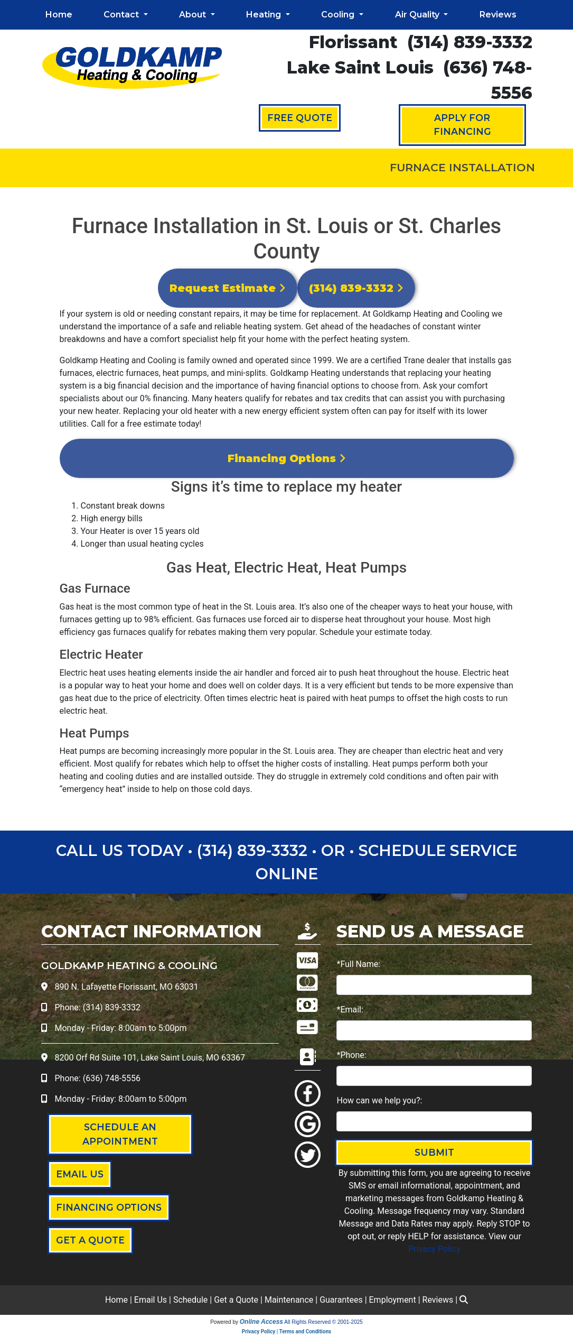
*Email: (349, 1010)
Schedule (190, 1300)
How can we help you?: (379, 1100)
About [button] (193, 15)
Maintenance (289, 1300)
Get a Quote (236, 1300)
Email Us (150, 1300)
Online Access (261, 1321)
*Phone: (351, 1055)
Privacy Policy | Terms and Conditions (286, 1331)
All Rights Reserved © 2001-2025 (323, 1322)
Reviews (498, 15)
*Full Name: (358, 964)
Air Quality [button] (418, 15)
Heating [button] (264, 15)
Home (58, 15)
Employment (392, 1300)
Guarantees (341, 1300)
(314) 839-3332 (469, 42)
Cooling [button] (338, 15)
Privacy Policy (434, 1249)
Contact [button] (122, 15)
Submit (434, 1152)
